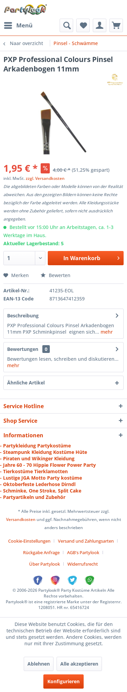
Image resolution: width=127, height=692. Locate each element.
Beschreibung (23, 315)
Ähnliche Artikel (26, 382)
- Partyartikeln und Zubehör (32, 497)
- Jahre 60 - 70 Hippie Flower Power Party (48, 465)
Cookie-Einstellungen (29, 541)
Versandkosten (21, 519)
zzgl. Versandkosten (45, 178)
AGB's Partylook (83, 552)
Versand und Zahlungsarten (86, 541)
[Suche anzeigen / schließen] (66, 25)
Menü (18, 24)
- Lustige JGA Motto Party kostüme (41, 478)
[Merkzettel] (83, 25)
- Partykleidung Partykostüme (35, 445)
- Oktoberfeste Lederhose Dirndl (38, 484)
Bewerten (55, 275)
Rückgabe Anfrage (41, 552)
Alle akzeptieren (79, 663)
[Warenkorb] (116, 25)
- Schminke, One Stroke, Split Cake (40, 490)
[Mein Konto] (99, 25)
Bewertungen (22, 349)
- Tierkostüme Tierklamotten (34, 471)
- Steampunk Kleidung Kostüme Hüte (43, 452)
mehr (106, 332)
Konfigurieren (63, 681)
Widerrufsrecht (82, 564)
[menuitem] (18, 25)
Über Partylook (44, 564)
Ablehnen (38, 663)
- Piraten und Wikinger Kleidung (37, 458)
